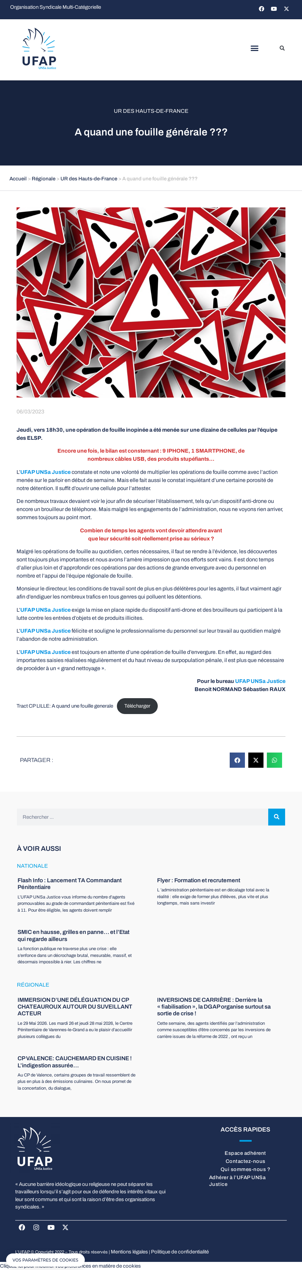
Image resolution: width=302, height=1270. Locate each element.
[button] (254, 48)
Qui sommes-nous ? (246, 1169)
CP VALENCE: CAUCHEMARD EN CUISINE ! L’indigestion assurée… (75, 1061)
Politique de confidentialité (180, 1251)
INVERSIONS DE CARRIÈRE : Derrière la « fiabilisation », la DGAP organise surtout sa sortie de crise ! (214, 1007)
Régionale (43, 178)
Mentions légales (129, 1251)
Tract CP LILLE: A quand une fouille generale (65, 706)
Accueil (18, 178)
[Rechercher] (276, 817)
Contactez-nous (246, 1161)
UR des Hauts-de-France (151, 111)
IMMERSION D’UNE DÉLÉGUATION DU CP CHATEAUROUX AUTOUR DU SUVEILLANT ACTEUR (75, 1007)
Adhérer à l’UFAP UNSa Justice (237, 1181)
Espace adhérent (245, 1153)
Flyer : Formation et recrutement (198, 880)
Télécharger (137, 706)
